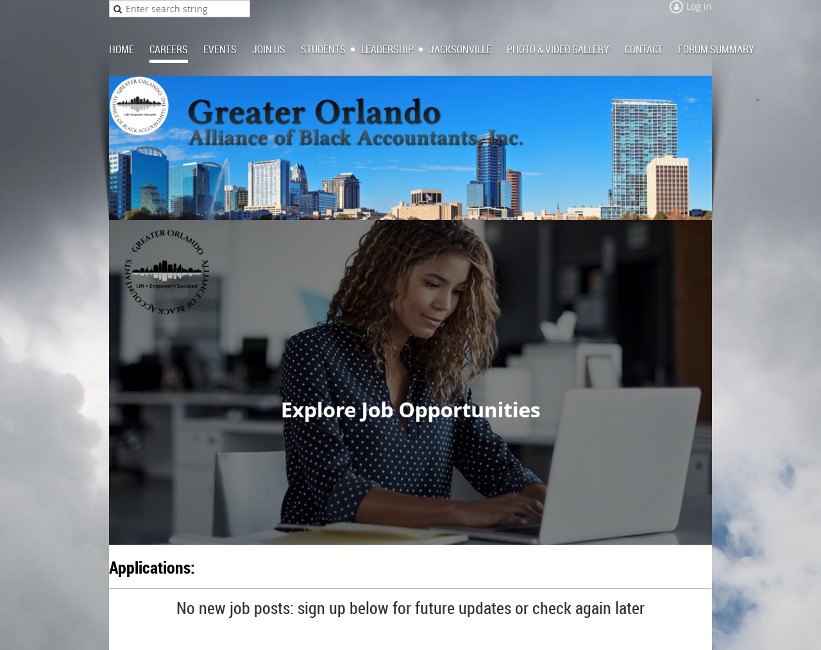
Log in (699, 6)
